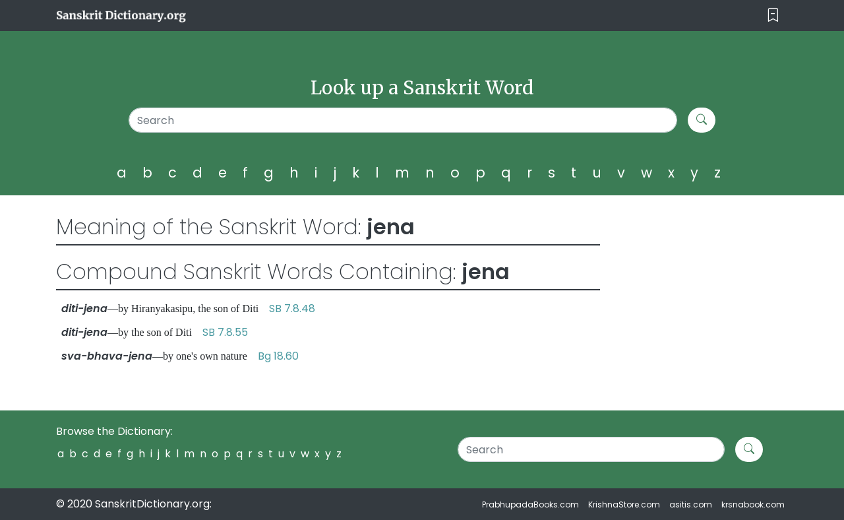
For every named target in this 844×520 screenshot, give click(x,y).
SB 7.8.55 (225, 332)
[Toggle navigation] (773, 15)
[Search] (403, 120)
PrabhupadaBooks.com (530, 504)
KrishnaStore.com (624, 504)
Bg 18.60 (278, 356)
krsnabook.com (753, 504)
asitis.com (690, 504)
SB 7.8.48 (292, 308)
